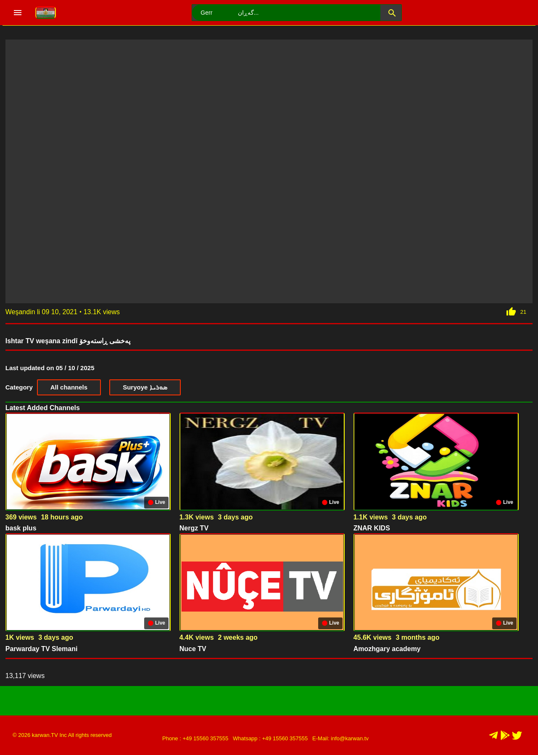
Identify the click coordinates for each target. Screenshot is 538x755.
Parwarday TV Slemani (41, 648)
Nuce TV (192, 648)
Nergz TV (193, 528)
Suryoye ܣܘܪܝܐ (145, 387)
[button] (390, 13)
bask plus (21, 528)
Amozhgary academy (387, 648)
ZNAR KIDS (371, 528)
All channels (68, 387)
